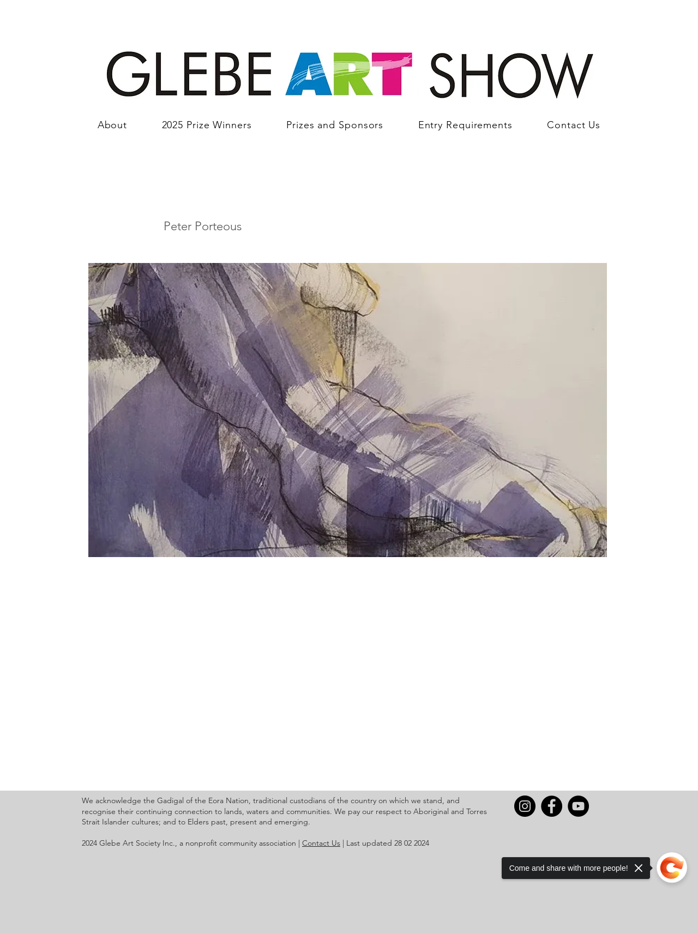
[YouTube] (578, 806)
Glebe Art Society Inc (136, 843)
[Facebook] (551, 806)
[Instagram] (524, 806)
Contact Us (321, 843)
